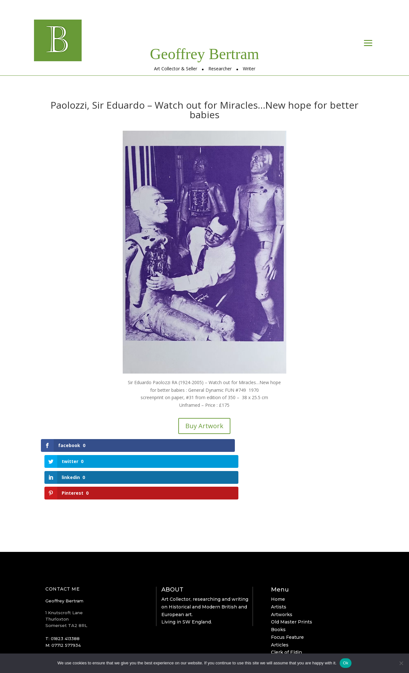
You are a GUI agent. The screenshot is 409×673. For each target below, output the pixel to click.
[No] (401, 663)
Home (278, 551)
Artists (278, 559)
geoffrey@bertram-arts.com (75, 617)
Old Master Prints (291, 574)
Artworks (281, 567)
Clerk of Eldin (286, 605)
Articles (280, 597)
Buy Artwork (204, 426)
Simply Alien (178, 646)
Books (278, 582)
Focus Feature (287, 589)
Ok (345, 663)
